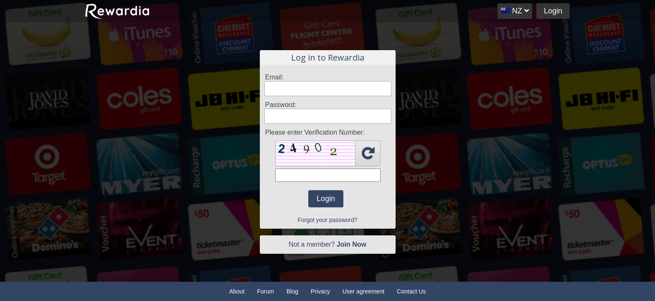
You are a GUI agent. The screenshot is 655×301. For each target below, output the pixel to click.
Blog (292, 291)
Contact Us (411, 291)
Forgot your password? (327, 220)
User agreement (363, 291)
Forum (265, 291)
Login (553, 11)
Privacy (320, 291)
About (237, 291)
